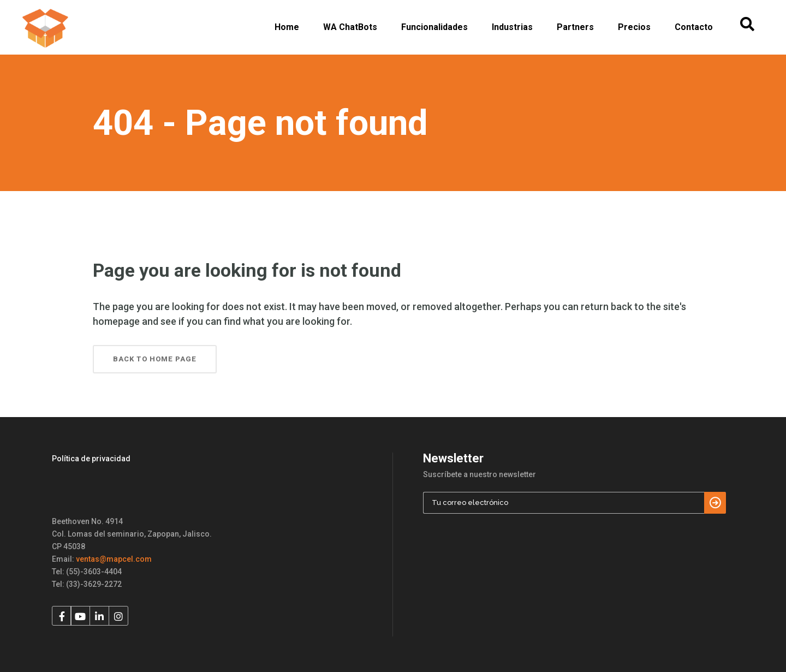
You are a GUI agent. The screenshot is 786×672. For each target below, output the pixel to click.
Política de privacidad (91, 458)
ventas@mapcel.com (114, 559)
